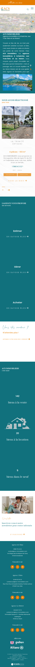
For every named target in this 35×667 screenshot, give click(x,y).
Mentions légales (12, 658)
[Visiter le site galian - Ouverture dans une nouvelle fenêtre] (20, 642)
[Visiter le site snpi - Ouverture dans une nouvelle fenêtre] (12, 643)
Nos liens (24, 658)
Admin (19, 658)
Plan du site (22, 657)
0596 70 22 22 (17, 549)
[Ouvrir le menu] (32, 8)
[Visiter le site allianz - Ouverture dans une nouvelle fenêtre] (16, 647)
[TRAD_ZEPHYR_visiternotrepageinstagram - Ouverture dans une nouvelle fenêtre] (22, 567)
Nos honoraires (13, 657)
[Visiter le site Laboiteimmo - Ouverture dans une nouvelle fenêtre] (17, 663)
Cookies (22, 659)
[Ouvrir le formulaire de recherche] (28, 9)
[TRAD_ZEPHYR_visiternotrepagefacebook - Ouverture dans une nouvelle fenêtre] (12, 567)
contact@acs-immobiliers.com (17, 551)
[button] (8, 190)
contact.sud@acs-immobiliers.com (17, 582)
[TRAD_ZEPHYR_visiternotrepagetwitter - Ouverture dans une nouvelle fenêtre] (17, 567)
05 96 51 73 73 (18, 610)
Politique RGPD (15, 660)
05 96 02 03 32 (17, 579)
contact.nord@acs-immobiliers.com (17, 612)
